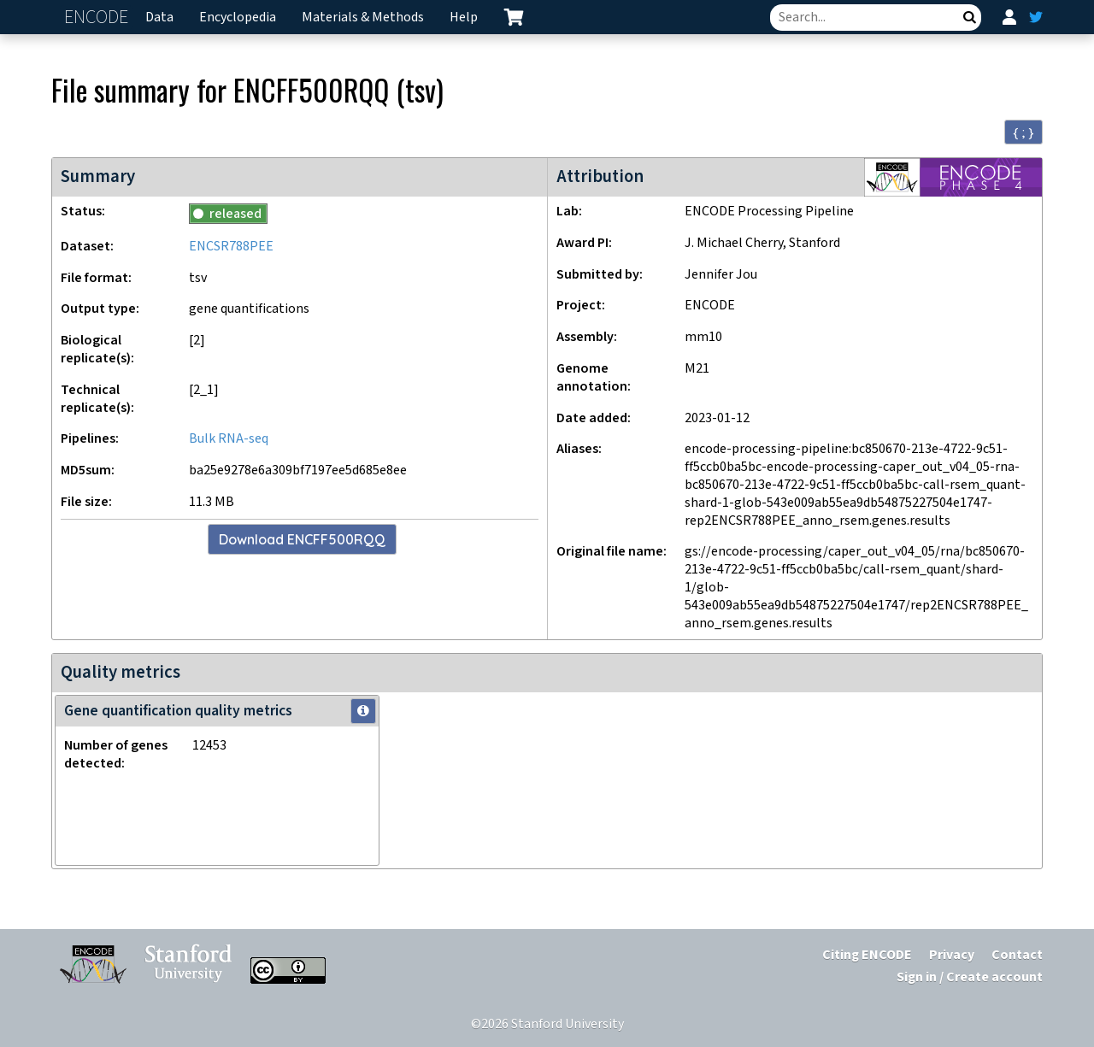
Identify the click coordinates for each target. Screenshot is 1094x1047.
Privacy (951, 955)
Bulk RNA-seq (228, 439)
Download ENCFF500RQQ (302, 539)
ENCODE (98, 17)
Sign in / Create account (970, 977)
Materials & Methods (363, 17)
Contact (1017, 955)
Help (464, 17)
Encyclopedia (237, 17)
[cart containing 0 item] (514, 17)
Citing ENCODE (867, 955)
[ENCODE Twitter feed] (1036, 17)
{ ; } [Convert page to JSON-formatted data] (1023, 132)
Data (159, 17)
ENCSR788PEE (231, 247)
